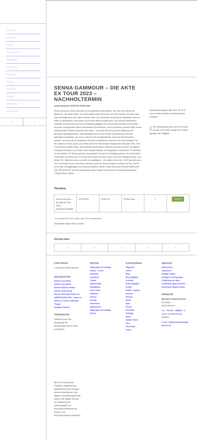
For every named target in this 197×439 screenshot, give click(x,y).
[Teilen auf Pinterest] (148, 247)
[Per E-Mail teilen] (175, 247)
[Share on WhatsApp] (121, 247)
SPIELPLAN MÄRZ (62, 284)
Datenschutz (95, 307)
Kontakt (93, 300)
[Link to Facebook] (11, 122)
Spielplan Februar (62, 307)
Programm (94, 277)
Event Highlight (132, 283)
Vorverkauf (130, 326)
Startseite (94, 274)
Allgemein (130, 267)
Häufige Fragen (168, 274)
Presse (129, 307)
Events (129, 287)
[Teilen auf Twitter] (94, 247)
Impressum (95, 303)
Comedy (129, 280)
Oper (128, 303)
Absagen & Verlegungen (172, 277)
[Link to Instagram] (34, 122)
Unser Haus (95, 290)
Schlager (130, 313)
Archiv (128, 270)
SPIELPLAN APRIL (62, 281)
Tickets (93, 280)
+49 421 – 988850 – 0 (175, 310)
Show (128, 316)
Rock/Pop (130, 310)
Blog (128, 274)
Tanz (128, 323)
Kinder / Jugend (133, 290)
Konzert (129, 293)
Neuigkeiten (95, 287)
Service (93, 297)
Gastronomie (95, 283)
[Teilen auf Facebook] (67, 247)
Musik (128, 300)
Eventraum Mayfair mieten (173, 287)
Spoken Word (132, 320)
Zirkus (128, 330)
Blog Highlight (132, 277)
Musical (129, 297)
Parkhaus (94, 293)
